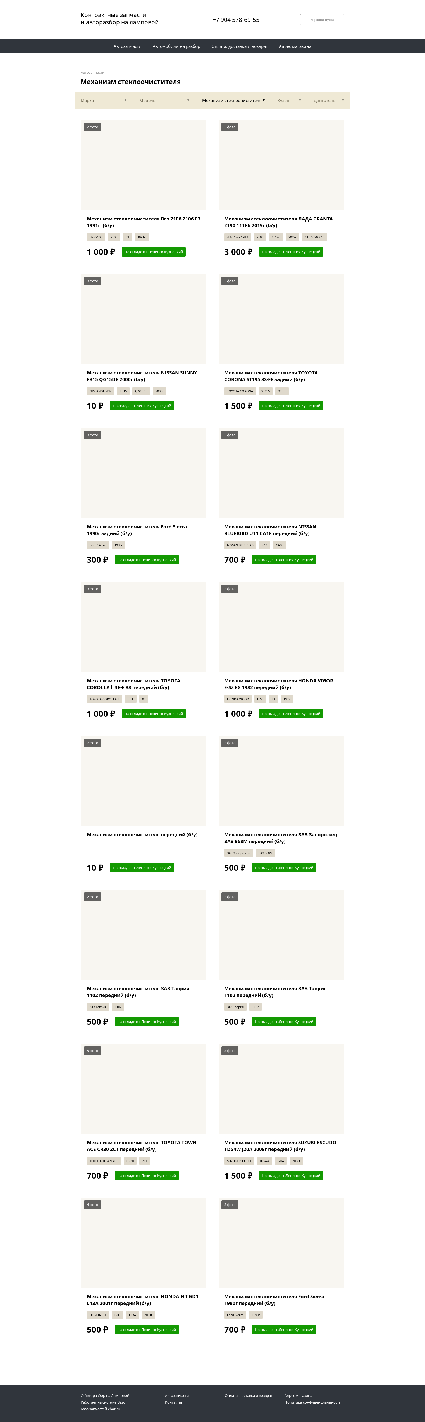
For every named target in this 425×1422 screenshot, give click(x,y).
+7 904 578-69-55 (235, 19)
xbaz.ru (114, 1408)
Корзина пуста (322, 20)
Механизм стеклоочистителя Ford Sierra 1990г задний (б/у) (137, 529)
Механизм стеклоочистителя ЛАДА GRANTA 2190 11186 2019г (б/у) (278, 222)
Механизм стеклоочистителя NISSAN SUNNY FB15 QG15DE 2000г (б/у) (142, 376)
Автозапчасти (92, 72)
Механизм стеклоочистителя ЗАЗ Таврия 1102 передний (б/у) (138, 991)
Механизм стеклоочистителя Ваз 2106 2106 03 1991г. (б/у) (143, 222)
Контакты (173, 1402)
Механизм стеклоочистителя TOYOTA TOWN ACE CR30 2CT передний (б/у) (142, 1145)
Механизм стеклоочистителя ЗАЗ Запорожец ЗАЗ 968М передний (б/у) (280, 837)
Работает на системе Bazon (104, 1402)
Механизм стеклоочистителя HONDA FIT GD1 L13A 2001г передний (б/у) (143, 1299)
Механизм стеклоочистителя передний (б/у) (142, 834)
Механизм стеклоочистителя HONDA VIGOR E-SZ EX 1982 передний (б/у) (278, 683)
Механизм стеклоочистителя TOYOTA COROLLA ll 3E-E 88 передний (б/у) (133, 683)
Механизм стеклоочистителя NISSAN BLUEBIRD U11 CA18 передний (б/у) (270, 529)
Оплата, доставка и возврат (249, 1395)
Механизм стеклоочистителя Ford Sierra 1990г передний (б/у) (274, 1299)
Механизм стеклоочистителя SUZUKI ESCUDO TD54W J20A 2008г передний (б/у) (280, 1145)
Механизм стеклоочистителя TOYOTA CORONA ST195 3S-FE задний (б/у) (271, 376)
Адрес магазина (298, 1395)
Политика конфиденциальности (313, 1402)
